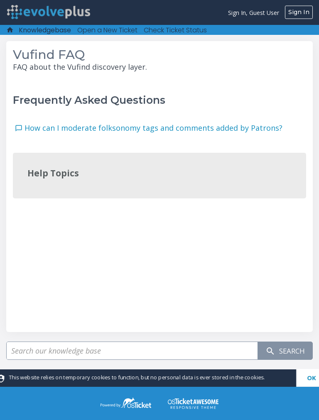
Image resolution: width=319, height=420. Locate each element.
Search (283, 351)
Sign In (298, 12)
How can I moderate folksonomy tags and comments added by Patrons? (156, 128)
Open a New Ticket (107, 30)
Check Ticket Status (175, 30)
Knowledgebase (45, 30)
